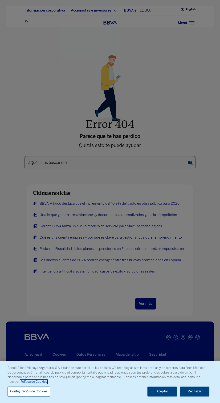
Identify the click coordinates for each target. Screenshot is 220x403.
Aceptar (162, 391)
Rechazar (194, 391)
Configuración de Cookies (28, 391)
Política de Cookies (33, 381)
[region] (110, 382)
